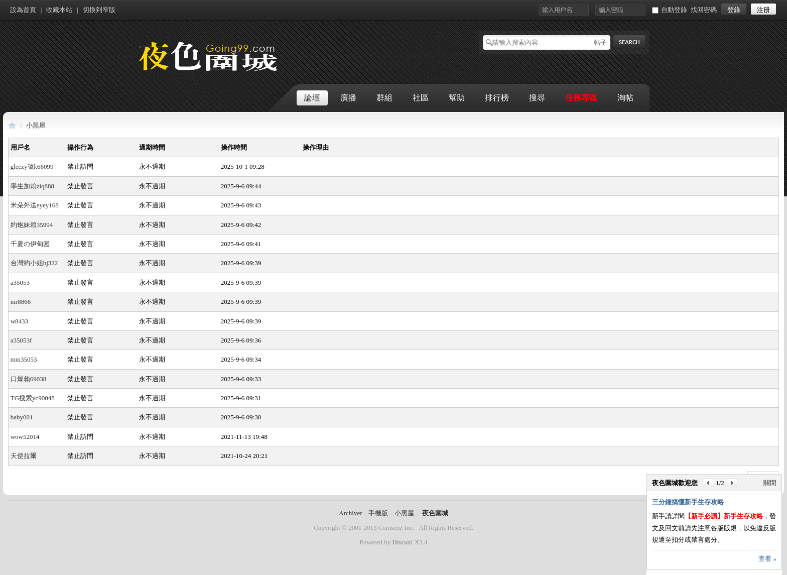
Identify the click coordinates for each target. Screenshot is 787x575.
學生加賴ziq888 (32, 186)
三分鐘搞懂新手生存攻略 (688, 502)
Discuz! (402, 542)
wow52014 (25, 436)
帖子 (600, 42)
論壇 (312, 97)
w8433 (19, 321)
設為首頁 (23, 10)
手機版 (378, 513)
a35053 (20, 282)
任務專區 (581, 97)
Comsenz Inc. (396, 527)
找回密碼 (704, 10)
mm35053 (24, 359)
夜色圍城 (12, 125)
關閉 (769, 483)
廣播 (348, 97)
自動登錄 (669, 10)
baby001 (22, 417)
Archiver (350, 513)
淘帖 (625, 97)
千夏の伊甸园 (30, 244)
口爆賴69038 (29, 379)
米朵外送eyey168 (35, 205)
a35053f (21, 340)
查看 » (767, 558)
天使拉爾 (24, 455)
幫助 (457, 97)
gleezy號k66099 (32, 166)
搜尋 (537, 97)
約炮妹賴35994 (32, 224)
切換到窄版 (99, 10)
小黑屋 (36, 125)
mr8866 (21, 301)
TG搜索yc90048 (33, 398)
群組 (384, 97)
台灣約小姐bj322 (34, 263)
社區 (421, 97)
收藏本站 (59, 10)
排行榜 (497, 97)
